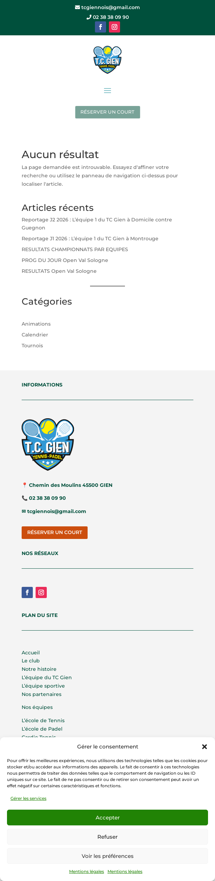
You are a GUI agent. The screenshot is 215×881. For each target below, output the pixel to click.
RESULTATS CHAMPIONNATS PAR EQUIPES (75, 249)
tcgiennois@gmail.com (107, 7)
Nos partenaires (41, 694)
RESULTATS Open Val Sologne (59, 271)
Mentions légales (86, 871)
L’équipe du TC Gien (47, 677)
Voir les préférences (108, 856)
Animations (36, 324)
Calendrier (35, 335)
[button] (204, 746)
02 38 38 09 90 (108, 17)
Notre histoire (39, 669)
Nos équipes (37, 707)
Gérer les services (28, 798)
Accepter (108, 817)
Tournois (32, 345)
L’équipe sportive (43, 686)
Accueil (31, 652)
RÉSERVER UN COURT (107, 112)
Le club (31, 661)
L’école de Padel (42, 729)
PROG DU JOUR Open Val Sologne (65, 260)
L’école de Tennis (43, 720)
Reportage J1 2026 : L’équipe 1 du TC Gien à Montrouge (90, 238)
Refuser (107, 836)
